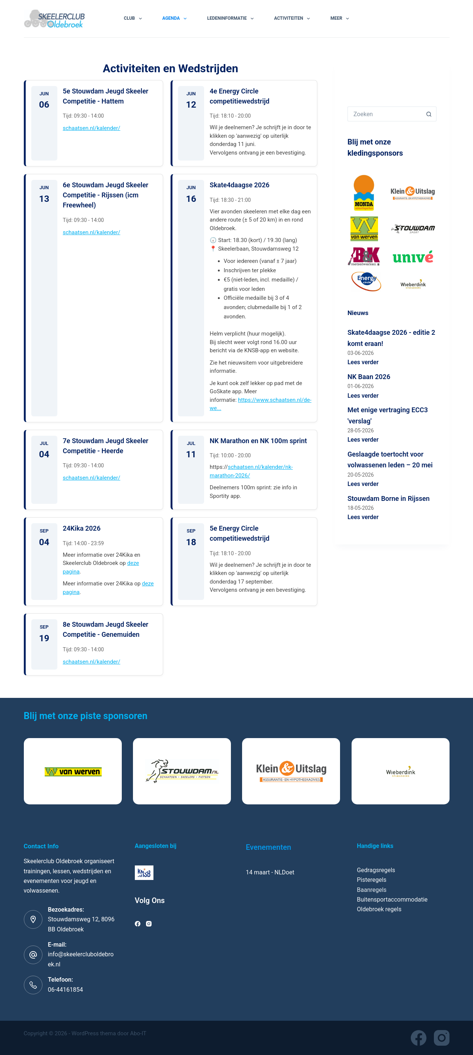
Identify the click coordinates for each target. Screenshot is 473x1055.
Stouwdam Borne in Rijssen (388, 498)
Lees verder (363, 362)
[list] (237, 771)
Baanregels (372, 889)
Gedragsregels (376, 870)
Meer (341, 18)
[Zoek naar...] (384, 114)
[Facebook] (137, 924)
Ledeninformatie (232, 18)
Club (134, 18)
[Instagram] (149, 924)
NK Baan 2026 (368, 377)
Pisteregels (371, 879)
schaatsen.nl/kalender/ (91, 128)
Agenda (176, 18)
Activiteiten (293, 18)
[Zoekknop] (429, 114)
